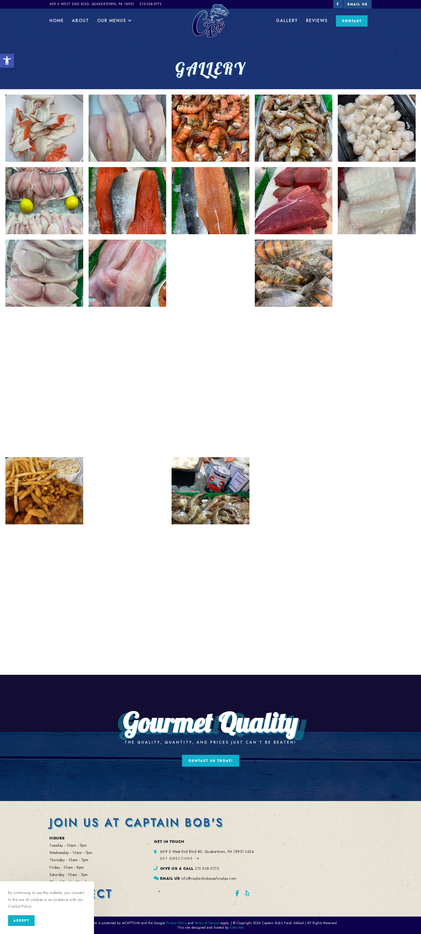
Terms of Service (207, 923)
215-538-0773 (207, 868)
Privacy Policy (176, 923)
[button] (7, 61)
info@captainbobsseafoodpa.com (209, 878)
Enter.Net (237, 927)
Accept (21, 920)
